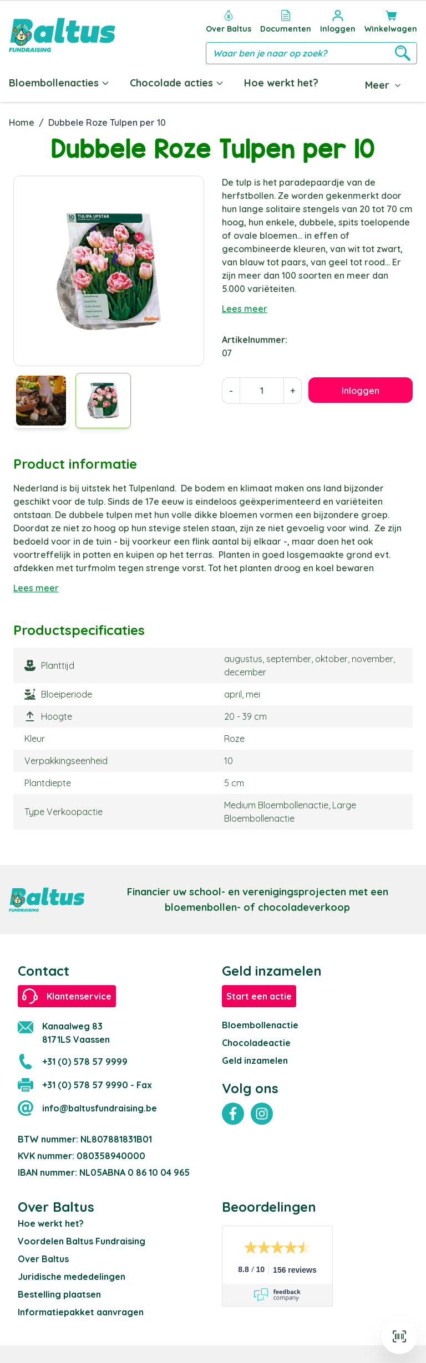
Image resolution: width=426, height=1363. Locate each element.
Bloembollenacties (59, 82)
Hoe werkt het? (281, 82)
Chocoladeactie (256, 1042)
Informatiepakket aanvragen (81, 1312)
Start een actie (259, 996)
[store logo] (62, 35)
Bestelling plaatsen (59, 1294)
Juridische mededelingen (71, 1276)
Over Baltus (43, 1258)
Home (21, 122)
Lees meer (244, 308)
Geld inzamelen (255, 1060)
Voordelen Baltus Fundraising (81, 1241)
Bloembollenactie (260, 1025)
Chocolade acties (177, 82)
